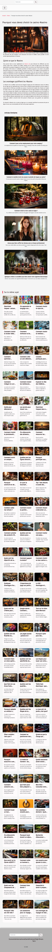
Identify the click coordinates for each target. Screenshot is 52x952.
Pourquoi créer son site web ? (9, 912)
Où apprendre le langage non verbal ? (25, 308)
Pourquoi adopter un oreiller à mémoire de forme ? (10, 712)
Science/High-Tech (34, 940)
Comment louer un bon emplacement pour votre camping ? (26, 143)
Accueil (4, 16)
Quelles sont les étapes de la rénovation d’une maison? (25, 712)
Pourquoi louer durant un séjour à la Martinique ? (26, 837)
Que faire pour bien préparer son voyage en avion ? (26, 788)
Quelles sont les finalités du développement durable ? (9, 637)
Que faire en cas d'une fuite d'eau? (9, 686)
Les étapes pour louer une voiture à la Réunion (42, 661)
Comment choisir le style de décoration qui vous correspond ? (42, 309)
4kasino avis (27, 64)
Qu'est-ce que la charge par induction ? (41, 736)
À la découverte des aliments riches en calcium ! (25, 435)
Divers (8, 16)
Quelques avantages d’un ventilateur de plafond (9, 586)
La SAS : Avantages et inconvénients (40, 585)
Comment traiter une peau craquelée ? (41, 535)
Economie (12, 939)
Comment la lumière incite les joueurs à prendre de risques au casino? (26, 177)
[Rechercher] (24, 2)
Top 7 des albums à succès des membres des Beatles (42, 486)
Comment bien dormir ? (25, 886)
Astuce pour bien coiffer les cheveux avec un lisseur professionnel (26, 243)
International (20, 939)
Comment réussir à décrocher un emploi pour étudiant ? (41, 511)
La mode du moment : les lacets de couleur (25, 762)
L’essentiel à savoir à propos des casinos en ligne (41, 888)
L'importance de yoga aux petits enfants (25, 585)
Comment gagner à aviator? (26, 559)
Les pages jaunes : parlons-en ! (25, 635)
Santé (27, 939)
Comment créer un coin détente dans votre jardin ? (26, 360)
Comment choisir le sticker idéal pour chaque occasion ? (9, 335)
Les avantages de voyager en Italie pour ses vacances (42, 913)
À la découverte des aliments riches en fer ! (9, 837)
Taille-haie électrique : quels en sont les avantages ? (42, 687)
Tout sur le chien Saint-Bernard (41, 609)
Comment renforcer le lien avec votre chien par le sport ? (25, 335)
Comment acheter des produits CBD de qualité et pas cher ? (10, 536)
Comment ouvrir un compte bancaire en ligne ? (9, 460)
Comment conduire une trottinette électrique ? (8, 788)
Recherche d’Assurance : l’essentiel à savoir (40, 838)
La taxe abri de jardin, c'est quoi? (42, 710)
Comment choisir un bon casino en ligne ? (26, 211)
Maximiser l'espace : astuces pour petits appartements (9, 309)
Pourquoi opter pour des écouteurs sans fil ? (41, 637)
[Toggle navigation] (4, 7)
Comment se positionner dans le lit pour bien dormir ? (25, 737)
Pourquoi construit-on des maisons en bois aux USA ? (9, 486)
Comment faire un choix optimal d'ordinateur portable (10, 662)
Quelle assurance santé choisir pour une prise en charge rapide (42, 763)
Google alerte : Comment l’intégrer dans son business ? (25, 611)
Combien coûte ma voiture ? (9, 509)
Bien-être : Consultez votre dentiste (41, 787)
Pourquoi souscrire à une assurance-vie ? (9, 762)
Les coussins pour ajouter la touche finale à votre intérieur (42, 863)
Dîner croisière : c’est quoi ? (9, 735)
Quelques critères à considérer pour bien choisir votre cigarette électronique (26, 276)
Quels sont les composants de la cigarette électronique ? (10, 888)
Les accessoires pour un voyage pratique (25, 913)
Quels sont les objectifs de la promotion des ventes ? (9, 561)
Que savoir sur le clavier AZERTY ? (9, 861)
